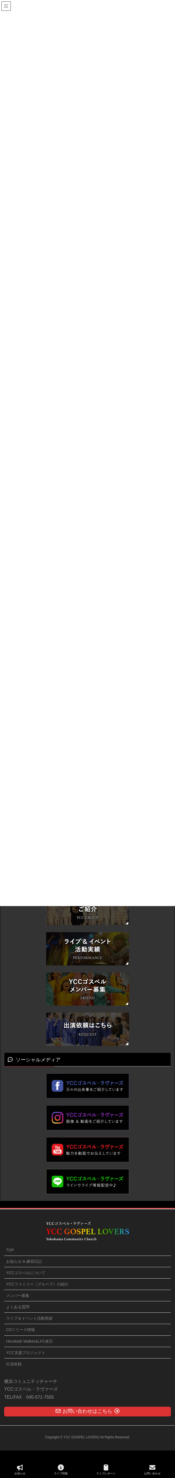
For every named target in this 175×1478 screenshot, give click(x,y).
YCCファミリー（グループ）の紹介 (37, 1284)
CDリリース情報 (20, 1329)
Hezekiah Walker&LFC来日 (29, 1341)
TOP (10, 1250)
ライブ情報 (61, 1469)
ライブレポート (106, 1469)
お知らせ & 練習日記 (24, 1261)
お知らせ (19, 1469)
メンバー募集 (17, 1295)
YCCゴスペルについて (25, 1273)
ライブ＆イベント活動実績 (29, 1318)
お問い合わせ (152, 1469)
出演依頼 (14, 1364)
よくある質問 (17, 1307)
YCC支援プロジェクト (25, 1352)
